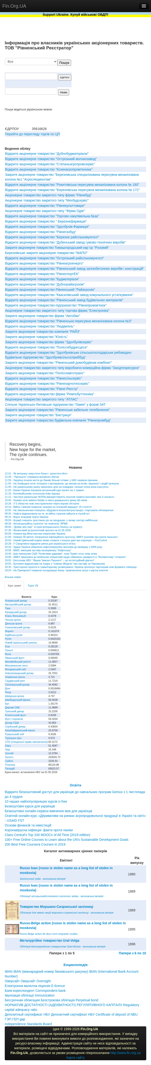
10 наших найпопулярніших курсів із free (36, 801)
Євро (8, 745)
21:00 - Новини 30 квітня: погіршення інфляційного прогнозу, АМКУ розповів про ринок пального (61, 536)
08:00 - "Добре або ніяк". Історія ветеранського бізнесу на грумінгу (43, 526)
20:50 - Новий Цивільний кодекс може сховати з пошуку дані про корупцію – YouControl (56, 540)
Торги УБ (33, 585)
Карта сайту (75, 1058)
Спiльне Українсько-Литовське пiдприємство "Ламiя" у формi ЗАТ (55, 404)
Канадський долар (16, 612)
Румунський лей (14, 734)
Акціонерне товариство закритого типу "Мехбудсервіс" (47, 200)
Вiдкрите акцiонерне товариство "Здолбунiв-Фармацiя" (47, 227)
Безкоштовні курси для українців (30, 806)
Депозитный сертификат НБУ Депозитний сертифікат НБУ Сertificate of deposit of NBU (71, 1014)
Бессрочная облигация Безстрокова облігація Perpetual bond (51, 1000)
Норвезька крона (15, 676)
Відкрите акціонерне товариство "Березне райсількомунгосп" (52, 237)
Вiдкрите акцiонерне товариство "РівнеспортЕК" (42, 274)
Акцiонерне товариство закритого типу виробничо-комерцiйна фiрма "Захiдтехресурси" (72, 368)
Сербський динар (15, 726)
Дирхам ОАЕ (12, 707)
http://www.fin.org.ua (125, 1053)
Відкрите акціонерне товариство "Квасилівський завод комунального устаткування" (69, 295)
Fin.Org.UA (14, 6)
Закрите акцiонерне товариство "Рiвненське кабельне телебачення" (57, 410)
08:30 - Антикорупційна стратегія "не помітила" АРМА (36, 523)
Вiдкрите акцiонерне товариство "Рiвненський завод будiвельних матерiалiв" (64, 300)
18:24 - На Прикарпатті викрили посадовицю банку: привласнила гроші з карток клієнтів (56, 570)
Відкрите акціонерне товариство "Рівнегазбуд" (40, 232)
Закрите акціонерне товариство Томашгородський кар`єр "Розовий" (57, 247)
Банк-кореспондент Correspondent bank (35, 990)
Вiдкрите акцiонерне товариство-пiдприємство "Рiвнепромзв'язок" (56, 305)
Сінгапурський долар (17, 684)
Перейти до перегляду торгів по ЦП (32, 134)
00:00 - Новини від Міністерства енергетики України (35, 533)
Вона (8, 654)
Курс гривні (14, 585)
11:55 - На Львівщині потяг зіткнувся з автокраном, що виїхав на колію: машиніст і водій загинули (62, 483)
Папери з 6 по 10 (132, 953)
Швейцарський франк (17, 699)
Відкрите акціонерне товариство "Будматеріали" (42, 279)
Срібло (9, 760)
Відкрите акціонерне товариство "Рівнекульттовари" (45, 206)
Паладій (10, 768)
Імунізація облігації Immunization (30, 995)
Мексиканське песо (16, 665)
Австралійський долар (18, 604)
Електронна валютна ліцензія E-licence (35, 986)
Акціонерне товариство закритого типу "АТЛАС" (41, 399)
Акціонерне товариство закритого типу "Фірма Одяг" (45, 211)
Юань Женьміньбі (15, 615)
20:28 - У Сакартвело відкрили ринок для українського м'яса (40, 543)
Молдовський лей (15, 669)
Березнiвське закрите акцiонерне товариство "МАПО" (46, 253)
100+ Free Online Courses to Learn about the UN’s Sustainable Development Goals (66, 840)
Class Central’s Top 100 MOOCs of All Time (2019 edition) (47, 835)
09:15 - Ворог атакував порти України (26, 516)
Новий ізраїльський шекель (21, 642)
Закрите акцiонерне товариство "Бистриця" (38, 415)
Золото (9, 757)
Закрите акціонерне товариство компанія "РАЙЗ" (42, 331)
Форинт (9, 631)
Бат (7, 703)
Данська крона (13, 623)
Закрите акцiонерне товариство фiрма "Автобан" (42, 316)
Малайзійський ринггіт (18, 661)
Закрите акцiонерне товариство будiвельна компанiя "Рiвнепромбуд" (58, 420)
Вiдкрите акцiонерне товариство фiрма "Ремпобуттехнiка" (49, 394)
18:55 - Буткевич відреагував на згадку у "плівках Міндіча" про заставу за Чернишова (55, 563)
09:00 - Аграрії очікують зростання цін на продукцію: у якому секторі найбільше (51, 520)
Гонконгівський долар (17, 627)
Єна (7, 646)
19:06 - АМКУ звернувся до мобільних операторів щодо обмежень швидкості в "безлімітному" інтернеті (65, 557)
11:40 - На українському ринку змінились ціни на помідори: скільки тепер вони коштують (56, 486)
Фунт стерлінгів (14, 718)
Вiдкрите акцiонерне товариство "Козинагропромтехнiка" (49, 169)
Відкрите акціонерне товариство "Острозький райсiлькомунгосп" (54, 258)
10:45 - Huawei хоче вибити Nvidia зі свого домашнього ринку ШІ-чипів (46, 500)
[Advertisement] (110, 83)
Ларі (7, 749)
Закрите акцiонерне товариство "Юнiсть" (36, 337)
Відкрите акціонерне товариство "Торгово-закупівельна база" (52, 216)
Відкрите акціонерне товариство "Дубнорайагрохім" (45, 284)
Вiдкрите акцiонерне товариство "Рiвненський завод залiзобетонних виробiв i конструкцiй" (74, 268)
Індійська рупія (13, 635)
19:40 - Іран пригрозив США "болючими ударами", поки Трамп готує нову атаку (51, 553)
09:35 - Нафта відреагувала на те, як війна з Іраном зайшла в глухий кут (47, 513)
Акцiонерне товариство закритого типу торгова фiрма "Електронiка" (57, 310)
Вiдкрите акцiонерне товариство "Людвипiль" (39, 326)
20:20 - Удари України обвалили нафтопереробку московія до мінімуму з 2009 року (53, 546)
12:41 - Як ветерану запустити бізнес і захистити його (36, 473)
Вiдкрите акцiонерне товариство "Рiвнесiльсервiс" (43, 378)
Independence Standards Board (28, 1024)
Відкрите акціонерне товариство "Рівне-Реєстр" (41, 389)
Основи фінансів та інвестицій (28, 825)
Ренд (8, 692)
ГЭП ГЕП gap (15, 1019)
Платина (10, 764)
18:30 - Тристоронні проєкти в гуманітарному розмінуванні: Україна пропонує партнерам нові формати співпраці (70, 567)
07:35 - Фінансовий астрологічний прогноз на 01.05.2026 (38, 530)
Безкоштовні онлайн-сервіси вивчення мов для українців (48, 811)
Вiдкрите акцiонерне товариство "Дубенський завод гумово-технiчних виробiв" (65, 242)
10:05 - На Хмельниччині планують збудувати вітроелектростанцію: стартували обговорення (59, 510)
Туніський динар (14, 711)
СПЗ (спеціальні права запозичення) (26, 741)
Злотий (9, 753)
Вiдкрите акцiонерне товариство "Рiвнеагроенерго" (44, 263)
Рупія (8, 638)
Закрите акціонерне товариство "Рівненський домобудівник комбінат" (58, 362)
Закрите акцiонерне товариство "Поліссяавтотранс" (44, 373)
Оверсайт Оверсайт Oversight (28, 981)
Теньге (9, 650)
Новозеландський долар (19, 673)
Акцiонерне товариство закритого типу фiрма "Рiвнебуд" (48, 195)
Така (7, 608)
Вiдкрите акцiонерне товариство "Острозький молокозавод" (51, 159)
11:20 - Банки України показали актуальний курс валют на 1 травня (44, 490)
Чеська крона (13, 619)
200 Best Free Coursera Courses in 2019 (35, 844)
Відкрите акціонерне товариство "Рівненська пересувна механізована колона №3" (68, 321)
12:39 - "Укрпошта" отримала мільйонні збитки (32, 476)
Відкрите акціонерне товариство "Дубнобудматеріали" (47, 154)
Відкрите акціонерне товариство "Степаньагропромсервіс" (50, 164)
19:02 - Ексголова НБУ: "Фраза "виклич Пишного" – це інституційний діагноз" (49, 560)
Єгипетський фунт (15, 715)
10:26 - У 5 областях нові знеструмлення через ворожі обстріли (42, 503)
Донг (7, 688)
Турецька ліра (13, 738)
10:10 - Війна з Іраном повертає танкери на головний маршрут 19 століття (48, 506)
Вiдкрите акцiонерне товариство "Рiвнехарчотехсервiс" (47, 383)
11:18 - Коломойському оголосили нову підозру (32, 493)
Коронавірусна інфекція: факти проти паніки (39, 830)
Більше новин (13, 577)
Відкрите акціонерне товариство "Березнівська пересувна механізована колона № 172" (72, 190)
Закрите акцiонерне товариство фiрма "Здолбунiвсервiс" (48, 342)
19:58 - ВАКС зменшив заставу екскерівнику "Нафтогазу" (38, 550)
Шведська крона (14, 696)
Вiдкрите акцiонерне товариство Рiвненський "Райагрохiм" (50, 289)
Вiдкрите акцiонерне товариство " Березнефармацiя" (46, 221)
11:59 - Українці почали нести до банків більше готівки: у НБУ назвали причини (51, 480)
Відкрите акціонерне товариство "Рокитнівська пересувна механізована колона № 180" (72, 185)
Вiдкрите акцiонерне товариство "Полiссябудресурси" (46, 347)
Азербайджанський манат (20, 730)
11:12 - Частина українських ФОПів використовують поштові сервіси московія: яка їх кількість (59, 496)
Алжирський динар (16, 600)
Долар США (12, 722)
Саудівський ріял (15, 680)
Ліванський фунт (14, 657)
